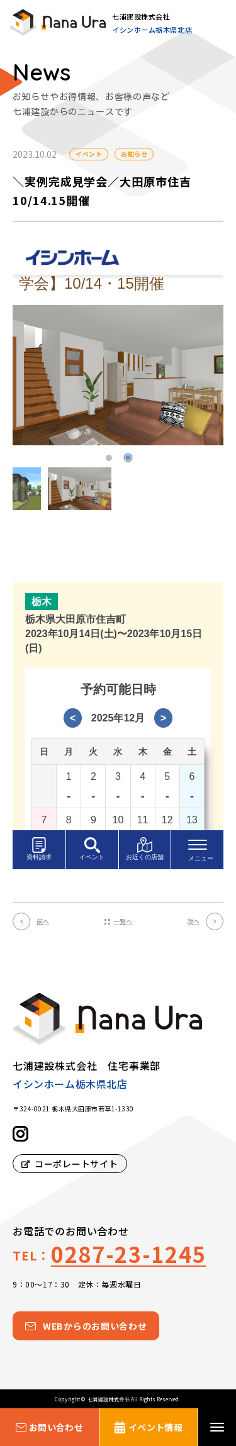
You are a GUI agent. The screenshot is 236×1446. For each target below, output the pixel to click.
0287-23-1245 (128, 1253)
